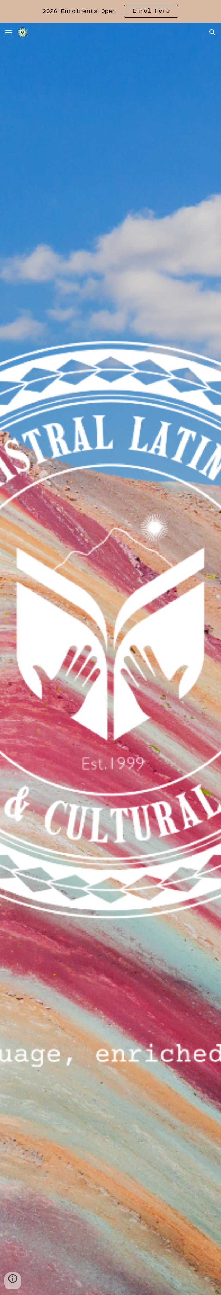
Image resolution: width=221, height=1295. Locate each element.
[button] (8, 32)
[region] (110, 11)
